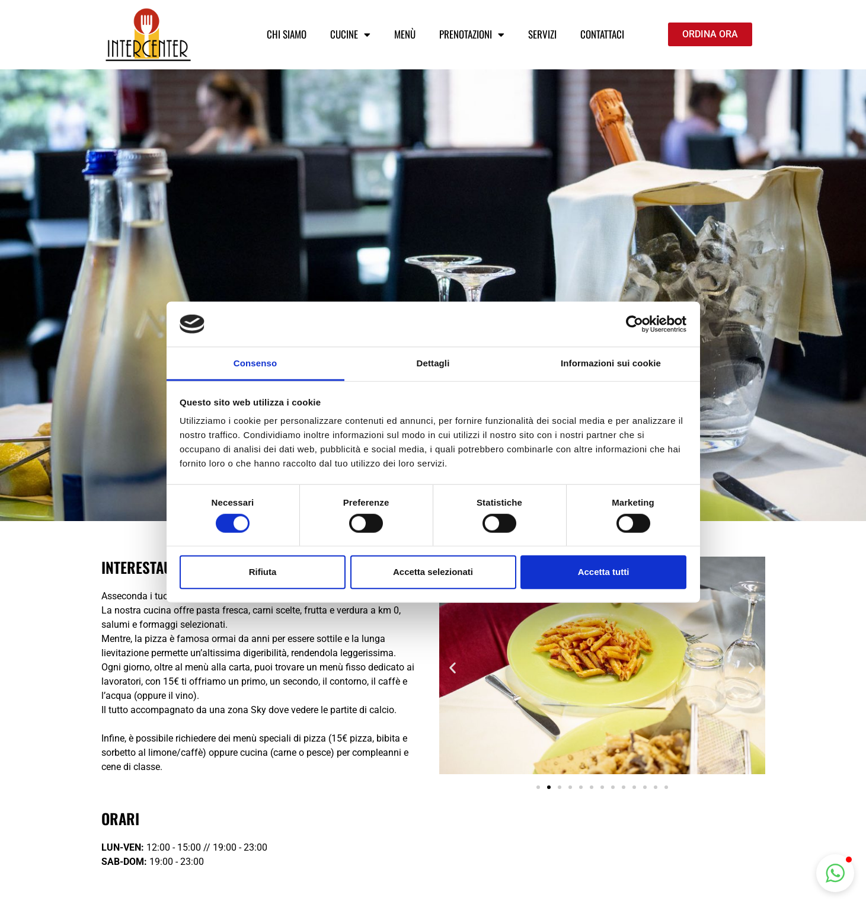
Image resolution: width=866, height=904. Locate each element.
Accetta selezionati (433, 572)
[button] (452, 667)
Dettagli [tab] (433, 363)
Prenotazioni (471, 35)
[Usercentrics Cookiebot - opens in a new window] (634, 324)
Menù (405, 34)
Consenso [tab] (255, 363)
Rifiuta (263, 572)
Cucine (350, 35)
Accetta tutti (603, 572)
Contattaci (602, 34)
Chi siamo (286, 34)
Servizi (542, 34)
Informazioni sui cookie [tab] (611, 363)
